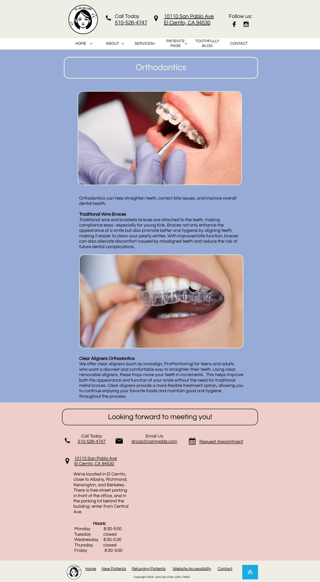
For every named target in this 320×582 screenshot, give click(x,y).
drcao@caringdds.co (152, 441)
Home (90, 569)
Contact (225, 569)
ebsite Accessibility (194, 569)
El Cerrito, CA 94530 (94, 463)
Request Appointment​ (221, 441)
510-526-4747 (92, 441)
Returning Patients (149, 569)
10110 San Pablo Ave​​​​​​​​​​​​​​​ (95, 458)
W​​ (175, 569)
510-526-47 (128, 22)
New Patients (114, 569)
